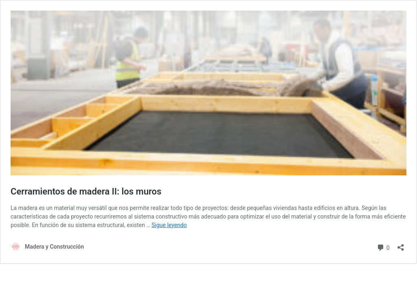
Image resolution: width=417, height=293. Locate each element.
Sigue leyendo (169, 225)
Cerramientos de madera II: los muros (86, 191)
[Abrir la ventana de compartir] (400, 244)
